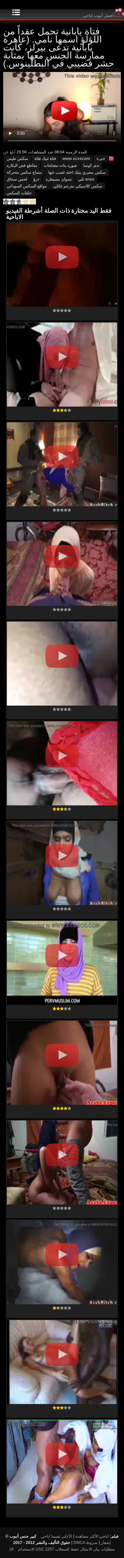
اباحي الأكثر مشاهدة (92, 1536)
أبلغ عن (9, 152)
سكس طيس (17, 158)
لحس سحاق (17, 179)
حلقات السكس (19, 193)
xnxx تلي (86, 179)
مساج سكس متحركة (24, 172)
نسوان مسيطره (59, 179)
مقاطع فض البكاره (22, 165)
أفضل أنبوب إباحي (103, 15)
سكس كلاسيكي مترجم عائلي (77, 186)
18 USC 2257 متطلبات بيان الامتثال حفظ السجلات (62, 1549)
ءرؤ (36, 179)
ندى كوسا (91, 165)
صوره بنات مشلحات (60, 165)
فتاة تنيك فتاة (45, 158)
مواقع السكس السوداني (27, 186)
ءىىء (100, 158)
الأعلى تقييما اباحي (56, 1536)
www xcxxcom (76, 158)
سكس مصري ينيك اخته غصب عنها (77, 172)
